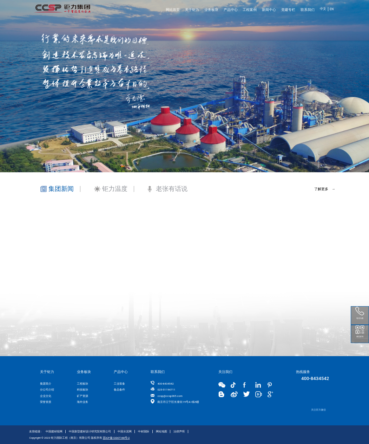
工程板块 (82, 383)
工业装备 (119, 383)
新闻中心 (269, 10)
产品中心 (231, 10)
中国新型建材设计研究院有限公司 (90, 431)
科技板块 (82, 389)
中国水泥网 (125, 431)
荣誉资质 (45, 402)
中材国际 (143, 431)
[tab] (60, 179)
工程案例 (250, 10)
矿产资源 (82, 396)
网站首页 (173, 10)
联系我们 (308, 10)
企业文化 (45, 396)
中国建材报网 (54, 431)
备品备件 (119, 389)
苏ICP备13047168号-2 (116, 437)
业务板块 (211, 10)
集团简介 (45, 383)
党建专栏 (288, 10)
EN (332, 9)
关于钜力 (192, 10)
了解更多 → (324, 189)
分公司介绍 (47, 389)
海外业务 (82, 402)
